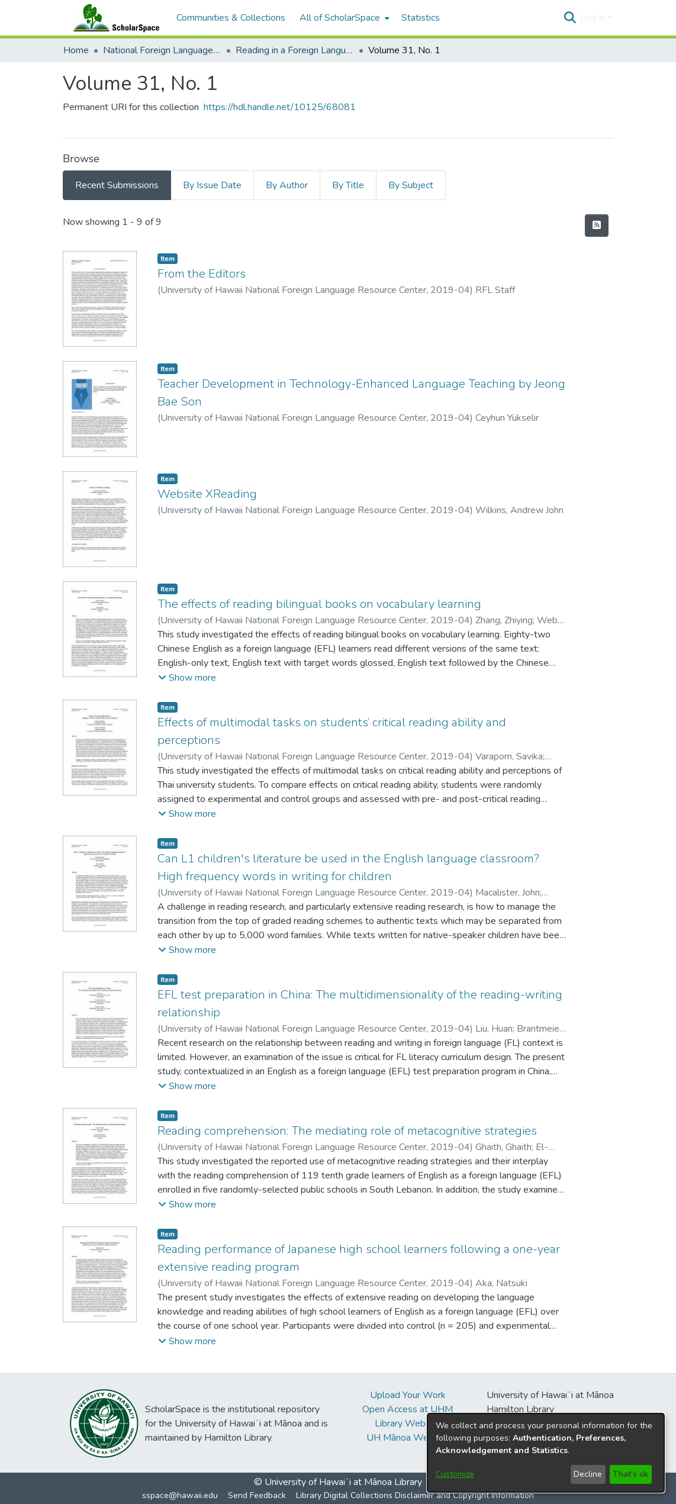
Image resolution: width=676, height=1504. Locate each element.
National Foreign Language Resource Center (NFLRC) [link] (162, 50)
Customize (455, 1474)
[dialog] (545, 1452)
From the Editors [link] (201, 274)
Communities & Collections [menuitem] (230, 17)
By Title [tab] (348, 185)
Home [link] (76, 50)
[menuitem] (343, 18)
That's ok (630, 1474)
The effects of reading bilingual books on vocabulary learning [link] (319, 604)
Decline (588, 1474)
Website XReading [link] (207, 494)
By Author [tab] (287, 185)
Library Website (408, 1423)
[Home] (114, 18)
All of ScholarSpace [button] (340, 17)
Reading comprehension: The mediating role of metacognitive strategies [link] (347, 1131)
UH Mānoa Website (407, 1437)
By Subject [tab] (410, 185)
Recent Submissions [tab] (117, 185)
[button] (569, 18)
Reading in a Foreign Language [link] (295, 50)
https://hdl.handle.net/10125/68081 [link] (280, 107)
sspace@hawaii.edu (180, 1495)
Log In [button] (594, 17)
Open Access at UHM (407, 1409)
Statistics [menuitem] (420, 17)
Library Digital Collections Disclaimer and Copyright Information (415, 1495)
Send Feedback (257, 1495)
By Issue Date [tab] (212, 185)
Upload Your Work (408, 1395)
